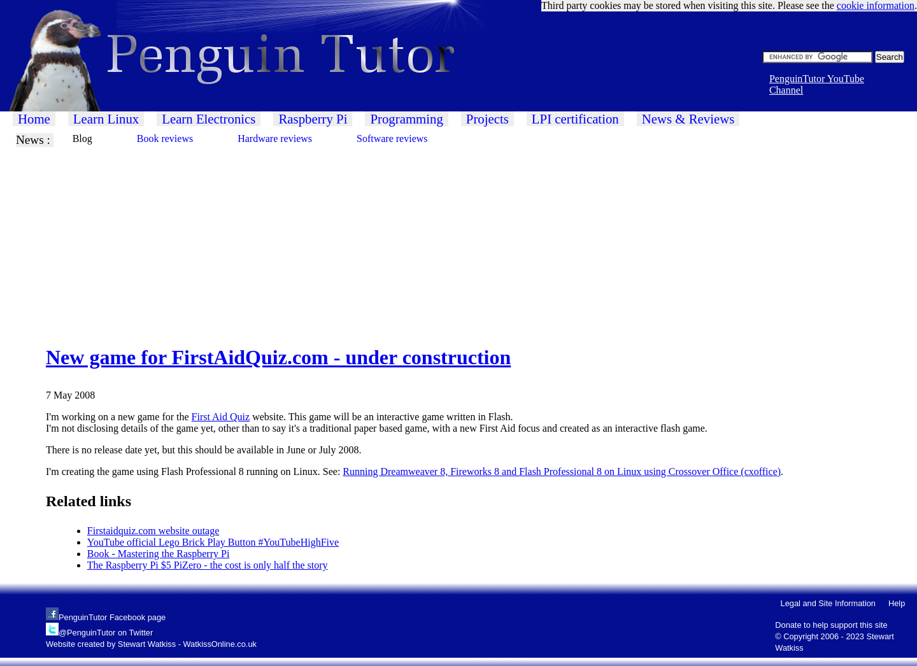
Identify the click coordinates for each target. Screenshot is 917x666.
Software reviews (392, 138)
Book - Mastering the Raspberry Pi (158, 553)
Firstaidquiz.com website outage (153, 530)
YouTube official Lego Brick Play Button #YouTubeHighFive (213, 542)
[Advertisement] (382, 236)
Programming (406, 118)
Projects (487, 118)
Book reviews (165, 138)
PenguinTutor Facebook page (112, 617)
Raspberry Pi (312, 118)
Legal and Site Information (828, 603)
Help (896, 603)
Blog (82, 138)
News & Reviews (688, 118)
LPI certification (575, 118)
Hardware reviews (275, 138)
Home (34, 118)
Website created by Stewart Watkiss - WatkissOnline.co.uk (151, 644)
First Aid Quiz (221, 416)
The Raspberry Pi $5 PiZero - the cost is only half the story (207, 565)
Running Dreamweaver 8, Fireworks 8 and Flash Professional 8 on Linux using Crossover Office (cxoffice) (562, 471)
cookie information (875, 5)
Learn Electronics (208, 118)
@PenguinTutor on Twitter (106, 632)
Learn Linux (106, 118)
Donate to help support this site (831, 625)
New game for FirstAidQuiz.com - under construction (278, 357)
